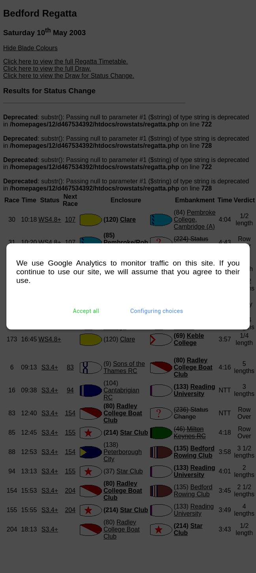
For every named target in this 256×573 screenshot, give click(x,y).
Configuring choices (156, 311)
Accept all (86, 311)
